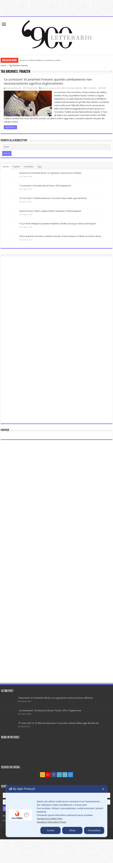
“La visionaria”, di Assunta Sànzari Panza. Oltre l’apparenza (45, 185)
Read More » (10, 127)
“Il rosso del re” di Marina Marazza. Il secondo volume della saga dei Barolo (53, 198)
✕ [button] (103, 789)
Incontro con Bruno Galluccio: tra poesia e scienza (40, 60)
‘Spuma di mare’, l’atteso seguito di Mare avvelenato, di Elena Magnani (50, 211)
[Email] (56, 147)
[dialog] (56, 811)
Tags (39, 166)
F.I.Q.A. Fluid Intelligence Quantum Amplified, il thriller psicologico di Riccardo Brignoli (57, 223)
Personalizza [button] (94, 830)
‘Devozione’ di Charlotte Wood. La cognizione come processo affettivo (50, 173)
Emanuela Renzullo (13, 88)
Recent (6, 166)
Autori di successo (48, 88)
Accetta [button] (50, 830)
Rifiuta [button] (72, 830)
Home (3, 65)
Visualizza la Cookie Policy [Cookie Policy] (49, 818)
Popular (16, 166)
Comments (28, 166)
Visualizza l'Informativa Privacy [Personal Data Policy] (51, 822)
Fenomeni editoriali (74, 88)
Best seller (61, 88)
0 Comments (91, 88)
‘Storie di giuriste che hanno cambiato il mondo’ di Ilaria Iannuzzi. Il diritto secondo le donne (60, 236)
